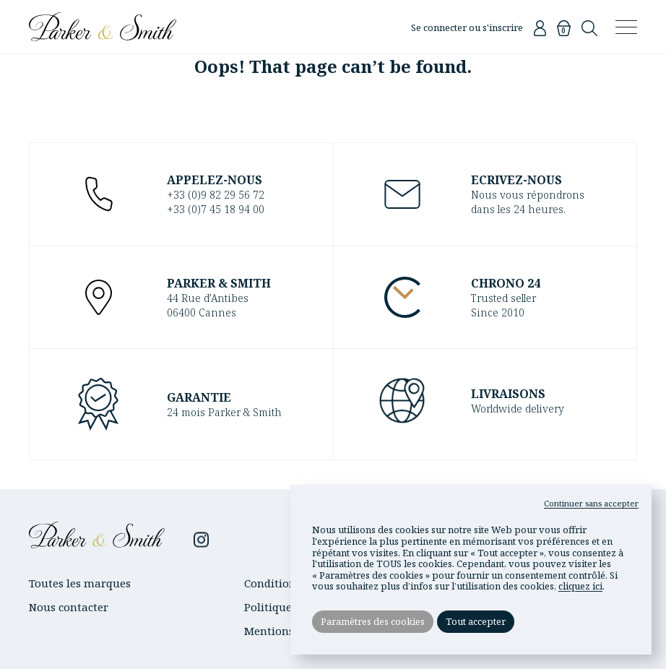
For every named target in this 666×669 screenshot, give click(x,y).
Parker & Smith (102, 26)
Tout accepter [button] (476, 621)
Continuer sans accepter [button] (591, 503)
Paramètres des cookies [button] (373, 621)
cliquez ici (580, 585)
